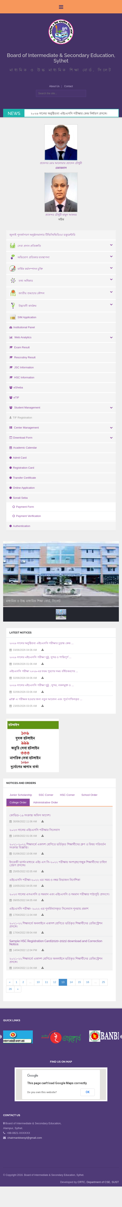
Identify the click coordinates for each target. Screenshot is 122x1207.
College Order (18, 802)
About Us (54, 86)
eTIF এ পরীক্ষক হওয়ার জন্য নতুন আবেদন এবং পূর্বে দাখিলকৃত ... (45, 699)
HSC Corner (67, 794)
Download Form (20, 437)
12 (54, 982)
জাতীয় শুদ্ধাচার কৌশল (26, 293)
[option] (61, 1037)
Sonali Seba (18, 497)
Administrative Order (45, 802)
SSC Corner (46, 794)
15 (79, 982)
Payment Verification (27, 516)
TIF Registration (20, 417)
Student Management (24, 407)
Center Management (24, 427)
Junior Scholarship (21, 794)
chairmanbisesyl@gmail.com (24, 1137)
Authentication (19, 526)
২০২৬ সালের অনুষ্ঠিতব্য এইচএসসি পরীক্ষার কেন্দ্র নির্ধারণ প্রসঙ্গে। (69, 113)
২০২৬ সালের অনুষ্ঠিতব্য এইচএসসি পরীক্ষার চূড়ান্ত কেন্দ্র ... (41, 643)
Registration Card (21, 467)
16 (87, 982)
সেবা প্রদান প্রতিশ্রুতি (25, 245)
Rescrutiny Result (22, 357)
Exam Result (19, 347)
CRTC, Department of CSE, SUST (98, 1182)
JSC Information (21, 367)
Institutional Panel (22, 327)
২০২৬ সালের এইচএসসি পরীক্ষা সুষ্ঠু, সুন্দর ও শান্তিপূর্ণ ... (40, 657)
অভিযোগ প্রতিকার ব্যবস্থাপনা (29, 257)
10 (38, 982)
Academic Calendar (23, 447)
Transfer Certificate (22, 477)
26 (10, 989)
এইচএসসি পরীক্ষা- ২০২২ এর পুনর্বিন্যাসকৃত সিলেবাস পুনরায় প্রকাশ (48, 908)
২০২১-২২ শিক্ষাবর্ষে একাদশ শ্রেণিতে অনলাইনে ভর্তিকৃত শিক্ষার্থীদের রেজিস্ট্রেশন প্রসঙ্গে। (55, 960)
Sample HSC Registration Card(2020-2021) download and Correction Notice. (55, 942)
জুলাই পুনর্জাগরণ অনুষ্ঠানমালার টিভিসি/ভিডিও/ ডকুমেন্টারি (42, 234)
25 (103, 982)
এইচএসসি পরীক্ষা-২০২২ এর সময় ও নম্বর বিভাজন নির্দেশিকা (44, 879)
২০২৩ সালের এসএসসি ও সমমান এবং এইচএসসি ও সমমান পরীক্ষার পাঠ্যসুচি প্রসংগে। (59, 894)
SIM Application (22, 317)
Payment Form (23, 506)
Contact (68, 86)
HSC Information (21, 377)
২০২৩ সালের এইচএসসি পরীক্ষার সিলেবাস (34, 830)
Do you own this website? (42, 1092)
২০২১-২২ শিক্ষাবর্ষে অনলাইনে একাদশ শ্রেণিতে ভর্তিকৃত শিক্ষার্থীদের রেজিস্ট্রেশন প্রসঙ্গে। (55, 925)
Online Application (22, 487)
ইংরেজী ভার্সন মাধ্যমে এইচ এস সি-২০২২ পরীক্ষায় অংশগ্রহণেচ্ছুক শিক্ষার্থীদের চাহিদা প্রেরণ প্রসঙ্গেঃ (58, 863)
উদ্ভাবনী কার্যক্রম (22, 305)
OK (88, 1092)
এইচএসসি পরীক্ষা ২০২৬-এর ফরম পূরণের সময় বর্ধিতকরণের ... (43, 671)
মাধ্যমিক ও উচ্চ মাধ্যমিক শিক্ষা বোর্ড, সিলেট (33, 601)
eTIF (14, 397)
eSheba (16, 387)
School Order (89, 794)
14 (71, 982)
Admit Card (18, 457)
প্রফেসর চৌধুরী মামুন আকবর (61, 214)
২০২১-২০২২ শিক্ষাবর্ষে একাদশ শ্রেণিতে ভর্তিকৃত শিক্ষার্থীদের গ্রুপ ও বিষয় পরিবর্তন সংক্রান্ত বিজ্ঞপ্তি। (57, 846)
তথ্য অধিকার (21, 280)
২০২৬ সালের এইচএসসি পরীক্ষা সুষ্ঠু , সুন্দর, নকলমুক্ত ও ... (41, 685)
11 (46, 982)
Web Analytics (20, 337)
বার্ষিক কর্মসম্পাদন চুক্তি (26, 268)
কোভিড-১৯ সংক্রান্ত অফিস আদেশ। (30, 815)
